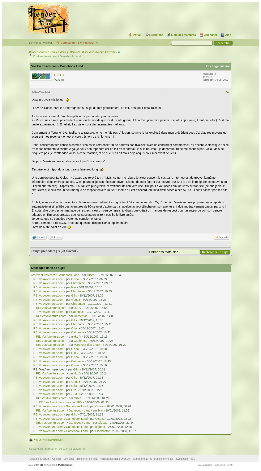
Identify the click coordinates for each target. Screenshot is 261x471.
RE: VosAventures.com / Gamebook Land (60, 406)
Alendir (75, 299)
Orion (74, 328)
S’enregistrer (86, 42)
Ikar (73, 287)
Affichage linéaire (217, 66)
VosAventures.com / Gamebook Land (55, 275)
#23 (227, 91)
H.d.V (77, 308)
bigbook (100, 426)
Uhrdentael (78, 283)
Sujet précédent (44, 251)
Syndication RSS (185, 458)
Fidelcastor (102, 431)
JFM (74, 394)
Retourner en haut (87, 458)
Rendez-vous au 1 (39, 52)
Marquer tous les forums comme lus (153, 458)
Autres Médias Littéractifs (66, 52)
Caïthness (77, 312)
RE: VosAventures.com (48, 279)
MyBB (39, 465)
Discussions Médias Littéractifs (99, 52)
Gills (57, 75)
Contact (56, 458)
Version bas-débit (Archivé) (115, 458)
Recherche (156, 34)
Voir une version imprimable (48, 440)
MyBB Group (65, 465)
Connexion (68, 42)
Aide (228, 34)
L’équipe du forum (40, 458)
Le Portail (69, 458)
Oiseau (91, 275)
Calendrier (210, 34)
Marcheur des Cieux (87, 344)
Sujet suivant (67, 251)
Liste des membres (183, 34)
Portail (137, 34)
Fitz (73, 390)
